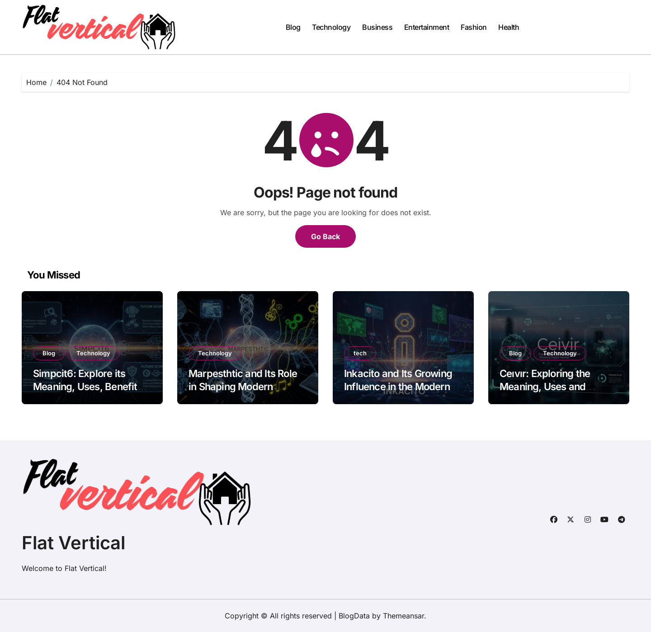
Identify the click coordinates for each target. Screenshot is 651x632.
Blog (293, 27)
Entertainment (426, 27)
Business (377, 27)
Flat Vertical (73, 543)
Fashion (474, 27)
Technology (331, 27)
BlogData (354, 615)
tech (360, 353)
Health (508, 27)
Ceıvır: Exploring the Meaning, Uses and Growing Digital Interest (552, 386)
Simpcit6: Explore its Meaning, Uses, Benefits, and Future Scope (89, 386)
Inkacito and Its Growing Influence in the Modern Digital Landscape (398, 386)
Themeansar (403, 615)
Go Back (325, 236)
